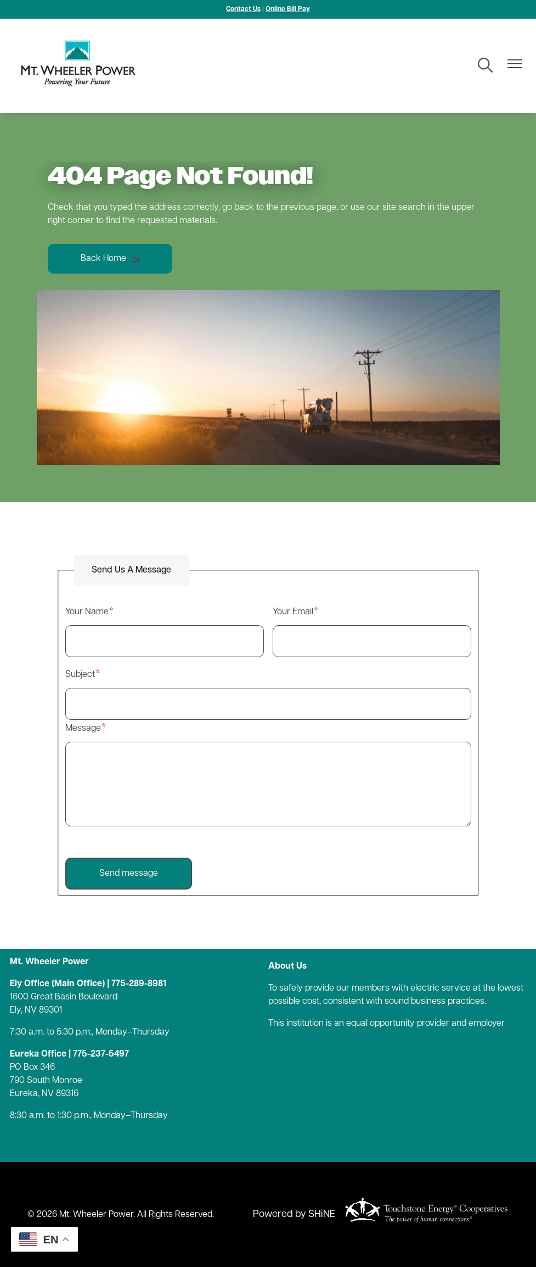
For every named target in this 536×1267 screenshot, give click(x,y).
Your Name (87, 612)
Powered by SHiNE (294, 1214)
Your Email (293, 612)
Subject (80, 674)
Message (83, 728)
